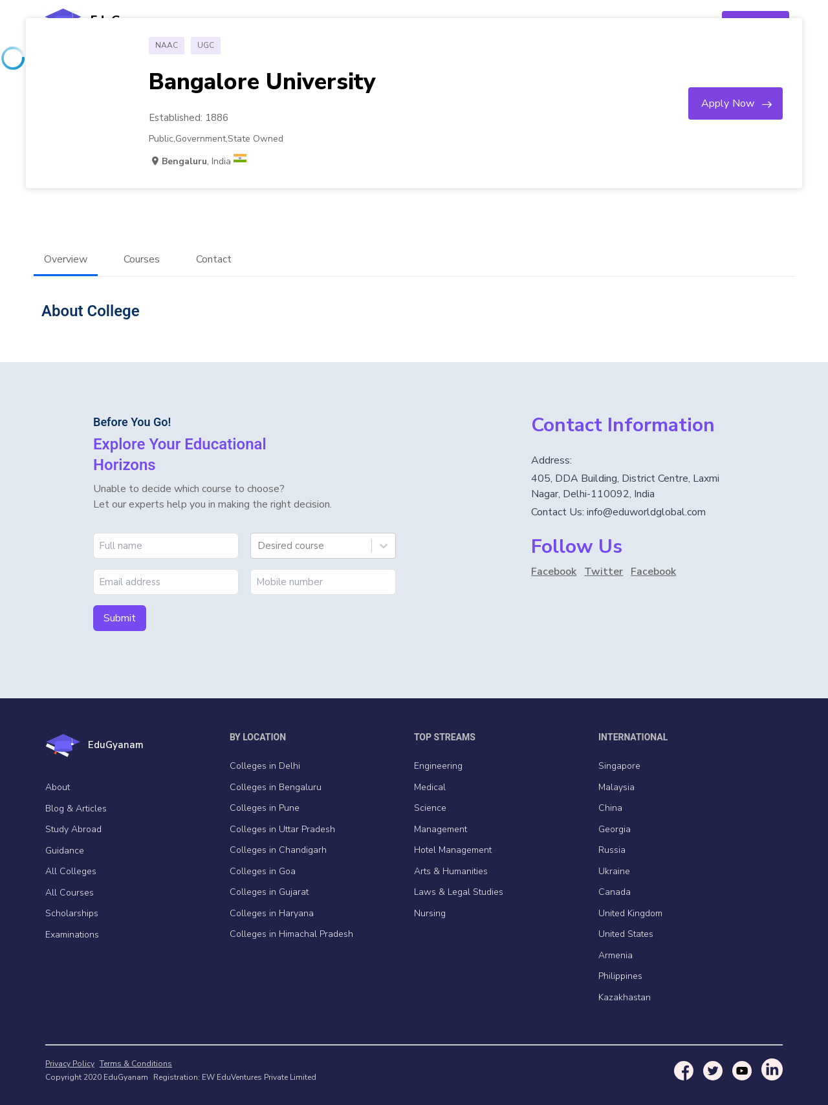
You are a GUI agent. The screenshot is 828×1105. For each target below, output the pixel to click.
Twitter (603, 571)
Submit (120, 618)
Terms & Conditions (136, 1063)
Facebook (553, 571)
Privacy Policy (69, 1063)
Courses (142, 259)
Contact (214, 259)
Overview (65, 259)
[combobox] (258, 545)
